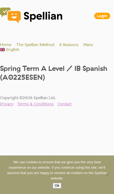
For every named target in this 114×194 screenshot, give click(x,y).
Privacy (6, 104)
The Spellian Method (35, 44)
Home (5, 44)
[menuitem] (9, 49)
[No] (107, 175)
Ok (57, 185)
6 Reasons (68, 44)
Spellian (31, 16)
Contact (64, 104)
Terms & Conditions (35, 104)
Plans (88, 44)
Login (102, 16)
